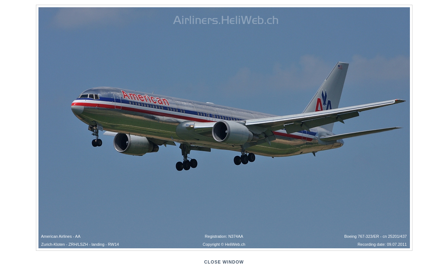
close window (224, 262)
